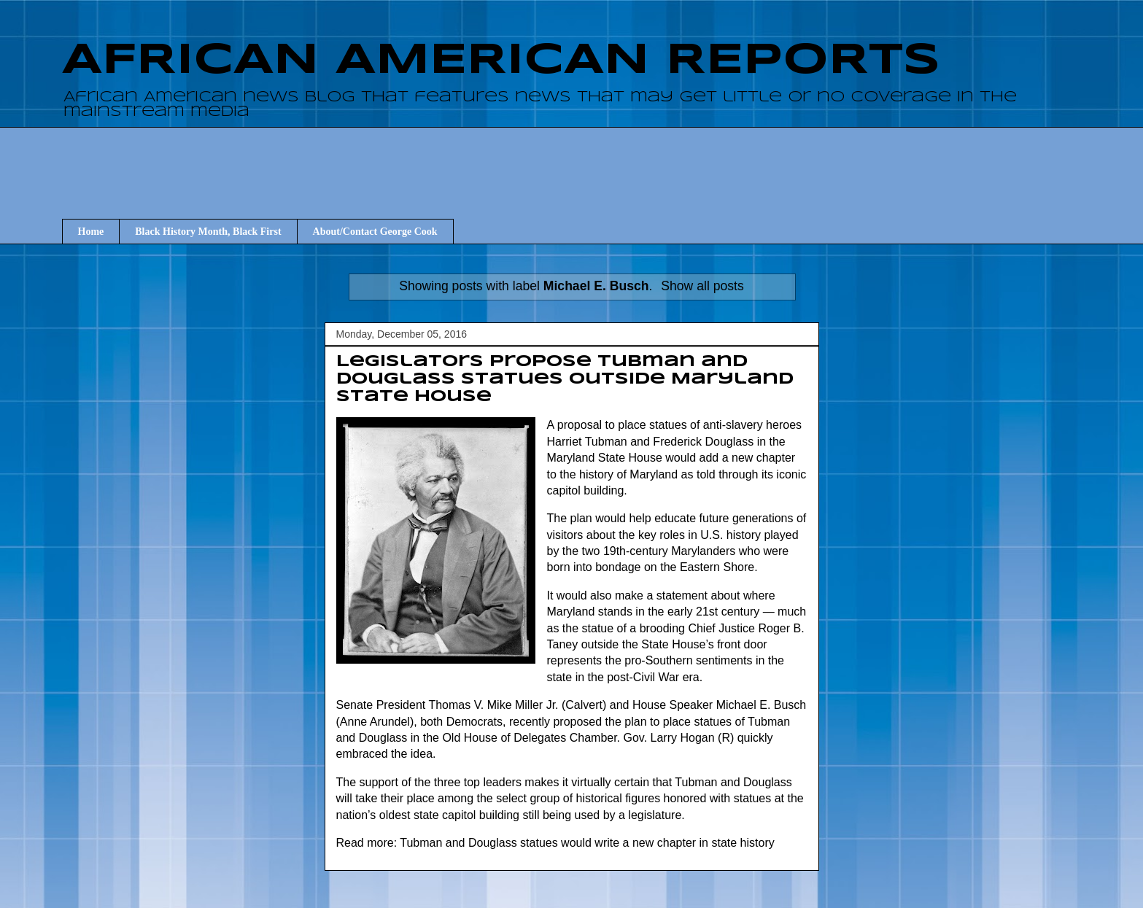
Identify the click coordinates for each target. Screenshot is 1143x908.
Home (91, 231)
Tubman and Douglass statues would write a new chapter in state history (587, 843)
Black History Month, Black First (208, 231)
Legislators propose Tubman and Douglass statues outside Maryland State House (565, 379)
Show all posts (702, 286)
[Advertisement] (571, 160)
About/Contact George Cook (375, 231)
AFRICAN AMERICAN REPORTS (501, 60)
